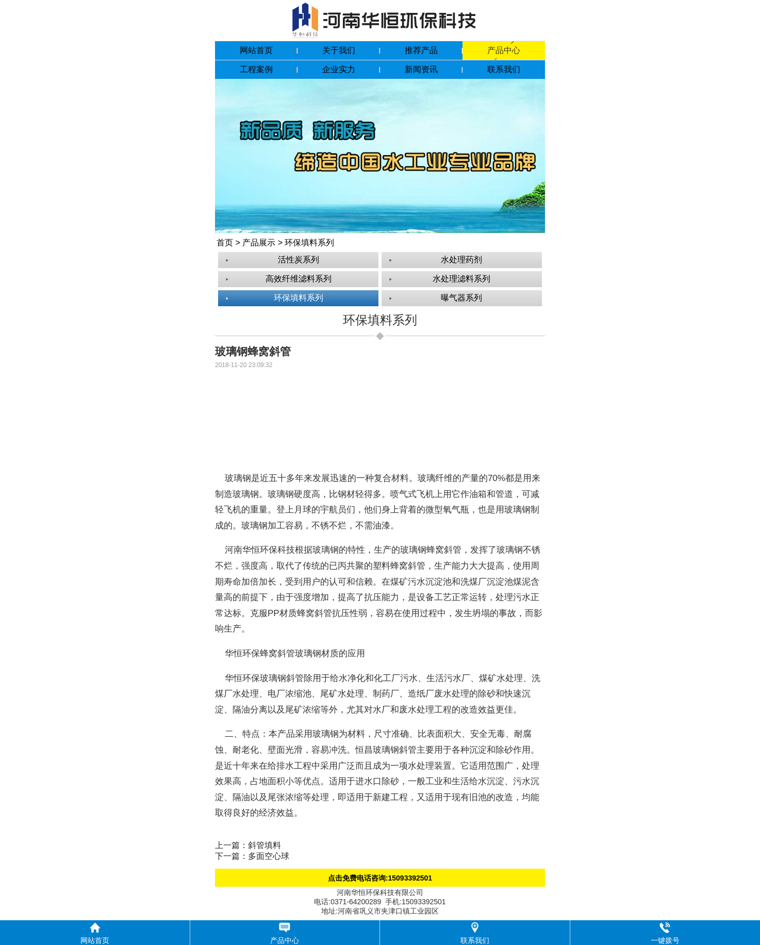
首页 (225, 242)
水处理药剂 (461, 259)
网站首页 (256, 50)
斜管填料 (264, 845)
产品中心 (503, 50)
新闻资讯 (421, 69)
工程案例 (256, 69)
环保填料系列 (309, 242)
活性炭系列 (298, 259)
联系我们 (503, 69)
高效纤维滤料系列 (299, 278)
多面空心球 (268, 856)
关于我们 (338, 50)
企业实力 (338, 69)
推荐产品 (421, 50)
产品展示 (258, 242)
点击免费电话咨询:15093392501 (380, 878)
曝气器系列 (461, 297)
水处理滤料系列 (461, 278)
